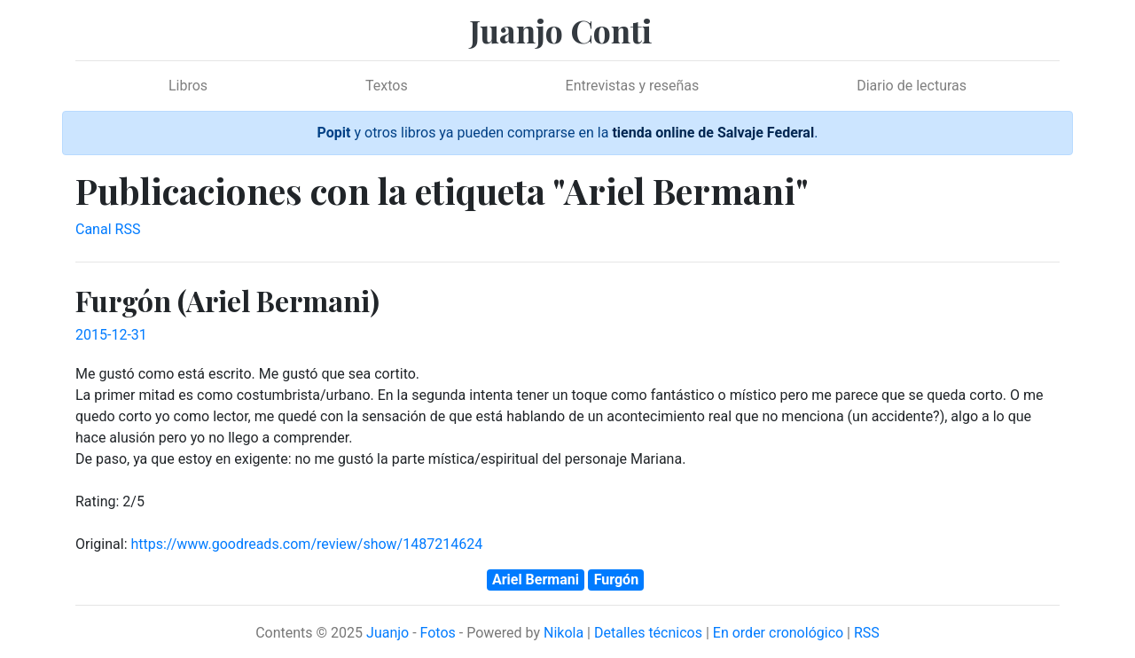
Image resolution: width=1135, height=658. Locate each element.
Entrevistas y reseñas (633, 85)
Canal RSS (107, 229)
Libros (187, 85)
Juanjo (387, 632)
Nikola (563, 632)
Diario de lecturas (912, 85)
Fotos (438, 632)
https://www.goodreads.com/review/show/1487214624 (306, 544)
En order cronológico (778, 632)
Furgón (616, 579)
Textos (386, 85)
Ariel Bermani (535, 579)
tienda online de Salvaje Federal (713, 132)
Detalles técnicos (648, 632)
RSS (867, 632)
